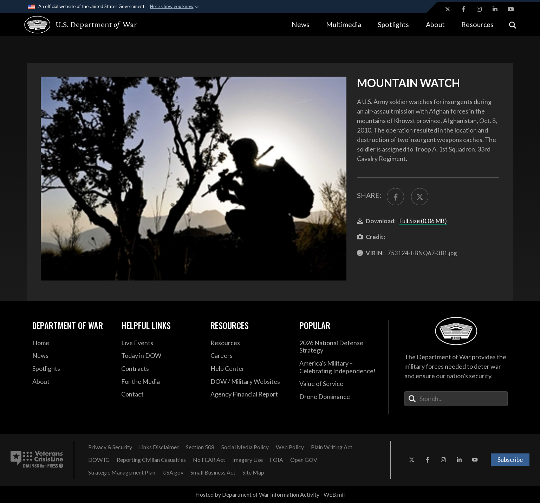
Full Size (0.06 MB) (423, 221)
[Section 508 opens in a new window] (200, 447)
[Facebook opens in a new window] (463, 9)
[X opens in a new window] (447, 9)
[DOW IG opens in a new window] (99, 459)
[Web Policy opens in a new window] (289, 447)
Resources (477, 24)
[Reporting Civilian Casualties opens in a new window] (151, 459)
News (301, 24)
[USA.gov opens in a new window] (173, 472)
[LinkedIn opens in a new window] (495, 9)
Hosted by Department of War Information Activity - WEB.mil (270, 494)
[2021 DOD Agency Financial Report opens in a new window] (249, 394)
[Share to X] (419, 196)
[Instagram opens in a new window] (479, 9)
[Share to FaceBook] (395, 196)
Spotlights (393, 24)
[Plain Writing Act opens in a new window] (331, 447)
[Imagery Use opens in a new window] (247, 459)
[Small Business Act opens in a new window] (213, 472)
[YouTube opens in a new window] (511, 9)
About (435, 24)
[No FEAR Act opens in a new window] (209, 459)
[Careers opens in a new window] (249, 355)
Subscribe (510, 459)
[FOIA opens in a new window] (276, 459)
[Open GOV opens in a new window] (304, 459)
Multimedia (343, 24)
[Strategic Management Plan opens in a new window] (122, 472)
